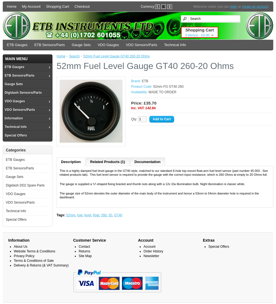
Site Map (85, 256)
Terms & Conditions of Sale (34, 261)
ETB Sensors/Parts (49, 45)
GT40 (118, 215)
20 (110, 215)
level (87, 215)
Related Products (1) (107, 162)
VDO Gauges (108, 45)
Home (12, 6)
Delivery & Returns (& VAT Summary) (41, 265)
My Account (31, 6)
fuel (79, 215)
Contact (84, 247)
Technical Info (175, 45)
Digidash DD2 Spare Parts (25, 185)
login (233, 7)
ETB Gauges (17, 45)
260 (104, 215)
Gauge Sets (81, 45)
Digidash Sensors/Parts (23, 93)
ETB (145, 81)
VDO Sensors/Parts (141, 45)
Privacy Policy (24, 256)
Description (71, 162)
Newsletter (151, 256)
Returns (84, 251)
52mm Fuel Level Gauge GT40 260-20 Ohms (116, 56)
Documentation (147, 162)
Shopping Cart (57, 6)
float (96, 215)
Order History (153, 251)
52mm (70, 215)
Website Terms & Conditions (34, 251)
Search (74, 56)
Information (14, 118)
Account (149, 247)
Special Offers (16, 135)
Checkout (82, 6)
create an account (255, 7)
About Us (20, 247)
